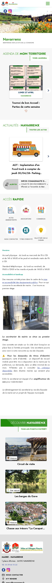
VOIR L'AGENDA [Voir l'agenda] (40, 58)
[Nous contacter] (11, 239)
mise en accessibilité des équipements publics (24, 281)
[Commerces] (41, 219)
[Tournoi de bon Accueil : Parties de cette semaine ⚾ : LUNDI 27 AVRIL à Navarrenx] (26, 96)
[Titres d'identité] (26, 239)
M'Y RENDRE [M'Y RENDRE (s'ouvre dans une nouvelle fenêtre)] (11, 578)
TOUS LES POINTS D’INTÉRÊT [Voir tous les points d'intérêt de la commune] (34, 429)
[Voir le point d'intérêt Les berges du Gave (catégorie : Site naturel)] (26, 481)
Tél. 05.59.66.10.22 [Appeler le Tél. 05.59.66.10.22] (9, 564)
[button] (48, 90)
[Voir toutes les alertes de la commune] (11, 184)
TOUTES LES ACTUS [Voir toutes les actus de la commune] (38, 130)
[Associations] (26, 219)
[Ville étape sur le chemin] (41, 239)
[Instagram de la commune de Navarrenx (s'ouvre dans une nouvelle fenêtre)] (9, 11)
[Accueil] (9, 3)
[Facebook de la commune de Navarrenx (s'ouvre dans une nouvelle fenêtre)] (4, 11)
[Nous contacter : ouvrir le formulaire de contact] (14, 575)
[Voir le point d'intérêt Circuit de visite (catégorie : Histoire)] (26, 449)
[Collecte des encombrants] (33, 184)
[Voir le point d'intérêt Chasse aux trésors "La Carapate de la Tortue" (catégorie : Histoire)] (26, 513)
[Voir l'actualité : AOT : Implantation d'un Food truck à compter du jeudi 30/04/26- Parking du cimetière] (26, 149)
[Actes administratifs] (11, 219)
